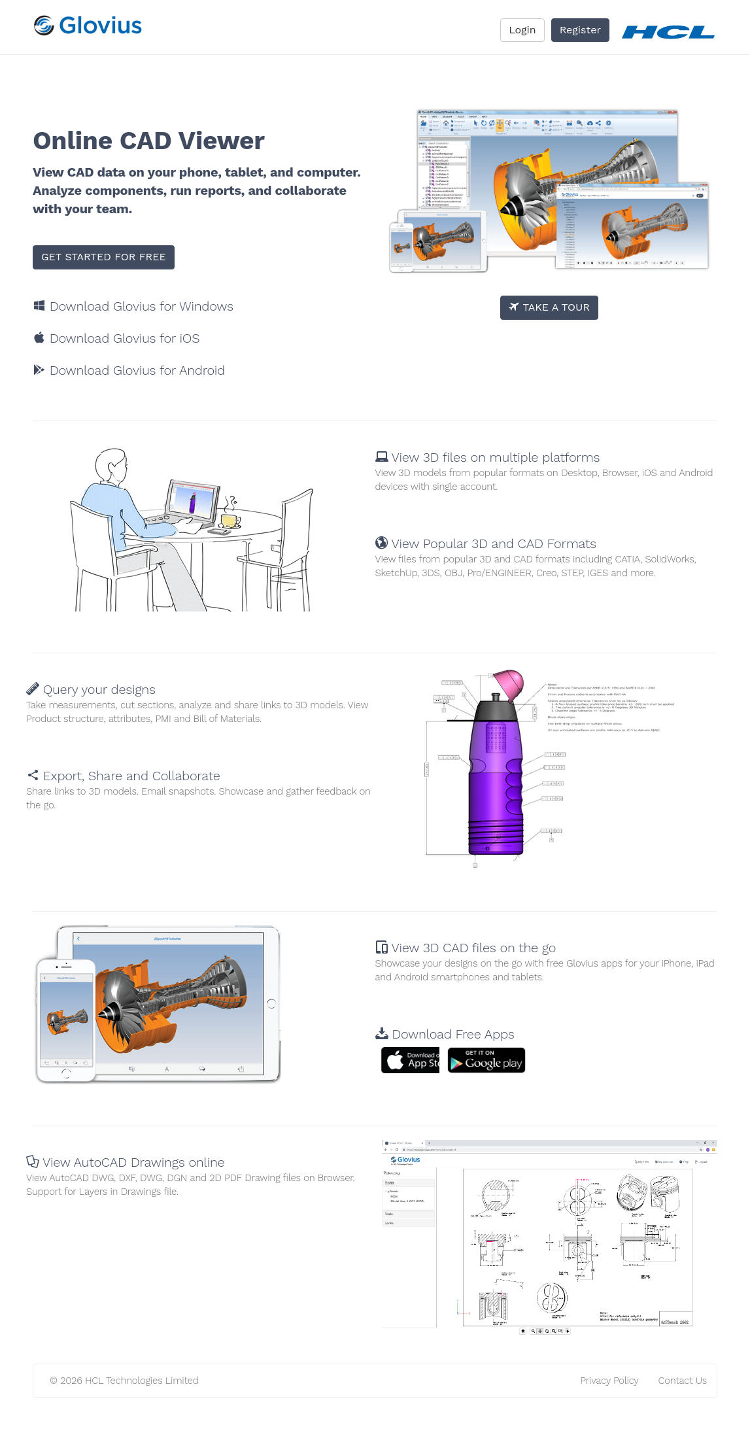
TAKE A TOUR (549, 307)
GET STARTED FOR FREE (103, 256)
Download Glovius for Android (129, 370)
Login (522, 30)
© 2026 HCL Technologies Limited (124, 1380)
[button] (424, 1060)
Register (580, 30)
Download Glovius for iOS (116, 338)
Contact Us (682, 1380)
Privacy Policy (609, 1380)
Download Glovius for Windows (133, 306)
